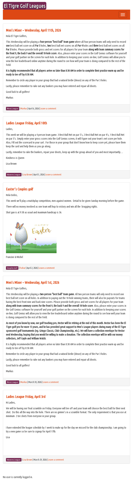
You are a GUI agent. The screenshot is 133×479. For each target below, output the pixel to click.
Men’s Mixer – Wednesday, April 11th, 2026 (33, 30)
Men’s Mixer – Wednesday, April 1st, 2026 (32, 282)
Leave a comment (48, 108)
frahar (22, 268)
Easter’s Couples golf (19, 189)
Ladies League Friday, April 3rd (25, 397)
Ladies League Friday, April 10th (26, 123)
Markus (23, 108)
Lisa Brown (27, 174)
